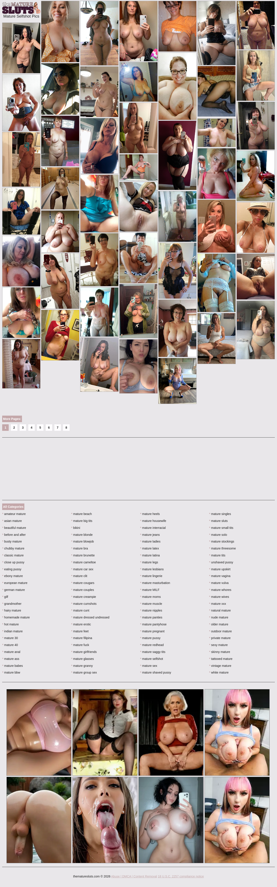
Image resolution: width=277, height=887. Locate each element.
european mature (14, 583)
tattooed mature (220, 659)
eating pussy (11, 569)
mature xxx (217, 603)
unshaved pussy (221, 562)
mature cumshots (84, 603)
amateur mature (14, 514)
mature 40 (10, 645)
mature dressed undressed (90, 617)
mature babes (12, 665)
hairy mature (11, 610)
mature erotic (81, 624)
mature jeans (150, 534)
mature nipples (151, 610)
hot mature (10, 624)
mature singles (220, 514)
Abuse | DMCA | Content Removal (134, 876)
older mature (218, 624)
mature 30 (10, 638)
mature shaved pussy (155, 672)
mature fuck (80, 645)
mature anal (11, 652)
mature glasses (82, 659)
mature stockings (221, 541)
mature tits (217, 555)
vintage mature (220, 665)
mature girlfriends (84, 652)
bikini (75, 528)
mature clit (79, 576)
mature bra (79, 548)
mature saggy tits (152, 652)
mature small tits (221, 528)
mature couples (82, 590)
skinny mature (219, 652)
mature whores (220, 590)
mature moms (150, 596)
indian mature (12, 631)
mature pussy (150, 638)
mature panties (151, 617)
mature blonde (82, 534)
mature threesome (222, 548)
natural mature (220, 610)
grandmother (12, 603)
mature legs (149, 562)
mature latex (149, 548)
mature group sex (84, 672)
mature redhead (152, 645)
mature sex (148, 665)
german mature (13, 590)
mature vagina (219, 576)
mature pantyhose (153, 624)
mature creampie (83, 596)
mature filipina (81, 638)
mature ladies (150, 541)
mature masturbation (155, 583)
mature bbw (11, 672)
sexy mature (218, 645)
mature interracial (153, 528)
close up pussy (13, 562)
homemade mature (16, 617)
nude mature (218, 617)
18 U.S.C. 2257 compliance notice (181, 876)
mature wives (219, 596)
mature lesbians (152, 569)
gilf (5, 596)
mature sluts (218, 521)
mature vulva (219, 583)
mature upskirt (219, 569)
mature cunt (80, 610)
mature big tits (81, 521)
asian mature (12, 521)
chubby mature (13, 548)
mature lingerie (151, 576)
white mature (219, 672)
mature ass (10, 659)
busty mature (12, 541)
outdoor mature (220, 631)
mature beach (81, 514)
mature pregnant (152, 631)
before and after (14, 534)
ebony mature (12, 576)
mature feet (79, 631)
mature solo (218, 534)
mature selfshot (151, 659)
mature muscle (151, 603)
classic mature (13, 555)
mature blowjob (82, 541)
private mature (220, 638)
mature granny (82, 665)
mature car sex (82, 569)
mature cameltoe (83, 562)
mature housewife (153, 521)
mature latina (150, 555)
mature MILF (150, 590)
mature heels (150, 514)
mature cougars (82, 583)
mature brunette (83, 555)
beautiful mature (14, 528)
